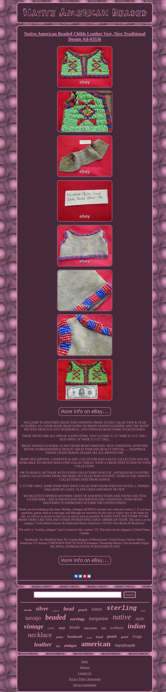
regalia (56, 610)
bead (69, 609)
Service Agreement (84, 685)
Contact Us (85, 673)
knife (143, 610)
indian (137, 626)
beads (74, 627)
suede (89, 637)
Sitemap (85, 667)
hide (103, 628)
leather (43, 644)
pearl (124, 637)
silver (42, 608)
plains (59, 637)
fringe (137, 636)
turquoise (98, 618)
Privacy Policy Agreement (85, 679)
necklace (40, 635)
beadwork (75, 637)
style (140, 618)
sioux (96, 609)
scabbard (116, 628)
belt (58, 646)
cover (51, 628)
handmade (125, 645)
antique (70, 645)
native (122, 617)
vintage (33, 626)
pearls (112, 636)
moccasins (90, 628)
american (96, 644)
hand (99, 637)
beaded (55, 617)
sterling (122, 608)
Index (84, 661)
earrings (77, 619)
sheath (27, 610)
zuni (62, 628)
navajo (33, 618)
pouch (82, 610)
